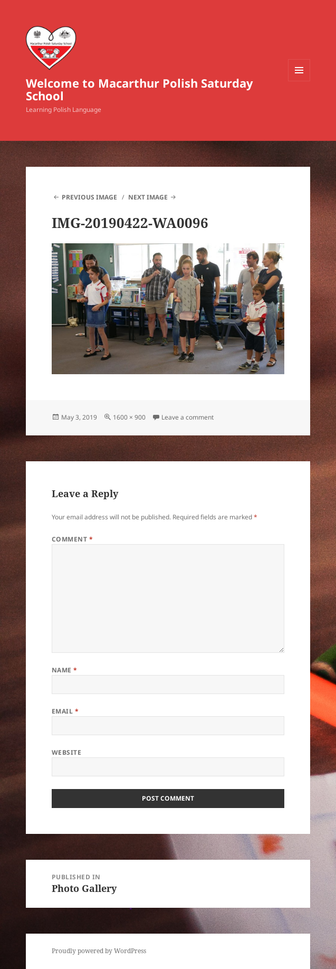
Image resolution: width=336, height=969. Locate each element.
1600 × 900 (129, 417)
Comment (72, 539)
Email (65, 711)
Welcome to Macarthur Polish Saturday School (139, 89)
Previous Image (89, 197)
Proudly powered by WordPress (99, 950)
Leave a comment (187, 417)
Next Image (148, 197)
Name (65, 670)
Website (66, 752)
